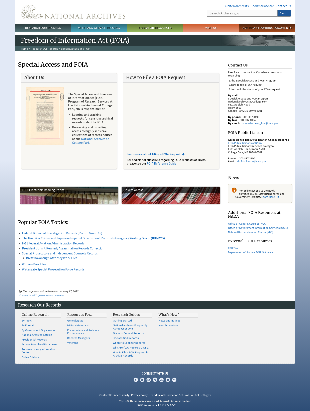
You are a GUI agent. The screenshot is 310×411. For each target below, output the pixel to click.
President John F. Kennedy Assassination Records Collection (63, 248)
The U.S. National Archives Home (73, 12)
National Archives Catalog (37, 335)
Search (284, 13)
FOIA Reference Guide (161, 163)
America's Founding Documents (267, 28)
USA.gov (206, 395)
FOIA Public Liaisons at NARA (245, 143)
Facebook (135, 379)
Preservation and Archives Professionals (83, 331)
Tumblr (155, 379)
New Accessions (168, 325)
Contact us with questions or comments (41, 295)
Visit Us (211, 28)
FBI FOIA (233, 248)
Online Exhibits (30, 357)
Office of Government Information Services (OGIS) (258, 228)
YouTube (161, 379)
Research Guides (126, 315)
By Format (28, 325)
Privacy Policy (139, 395)
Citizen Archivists (237, 6)
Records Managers (78, 338)
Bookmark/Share (262, 6)
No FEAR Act (192, 395)
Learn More (269, 197)
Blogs (167, 379)
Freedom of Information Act (166, 395)
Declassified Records (126, 338)
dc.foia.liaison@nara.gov (252, 161)
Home (24, 48)
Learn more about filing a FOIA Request (154, 154)
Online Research (35, 315)
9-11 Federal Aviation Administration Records (53, 243)
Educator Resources (155, 28)
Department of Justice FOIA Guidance (250, 252)
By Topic (27, 320)
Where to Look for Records (129, 343)
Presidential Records (34, 339)
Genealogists (75, 320)
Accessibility (121, 395)
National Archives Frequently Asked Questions (130, 327)
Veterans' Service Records (99, 28)
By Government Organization (39, 330)
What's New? (169, 315)
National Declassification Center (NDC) (250, 232)
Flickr (174, 379)
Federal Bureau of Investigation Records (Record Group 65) (62, 233)
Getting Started (122, 320)
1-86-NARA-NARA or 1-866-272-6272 (155, 405)
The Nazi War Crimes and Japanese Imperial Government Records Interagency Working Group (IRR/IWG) (93, 238)
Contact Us (283, 6)
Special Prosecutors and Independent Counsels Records (60, 253)
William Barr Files (34, 264)
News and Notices (169, 320)
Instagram (148, 379)
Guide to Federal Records (128, 333)
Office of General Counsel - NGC (247, 223)
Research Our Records (43, 28)
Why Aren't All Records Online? (131, 347)
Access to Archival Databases (39, 344)
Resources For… (80, 315)
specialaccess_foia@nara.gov (260, 123)
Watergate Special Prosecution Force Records (53, 269)
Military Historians (78, 325)
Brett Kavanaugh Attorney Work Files (51, 258)
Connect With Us (155, 373)
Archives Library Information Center (38, 350)
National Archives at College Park (90, 141)
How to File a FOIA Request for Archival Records (131, 354)
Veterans (72, 343)
